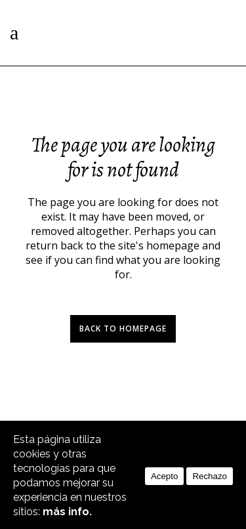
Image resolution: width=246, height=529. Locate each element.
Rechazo (209, 476)
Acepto (164, 476)
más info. (67, 511)
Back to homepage (123, 328)
